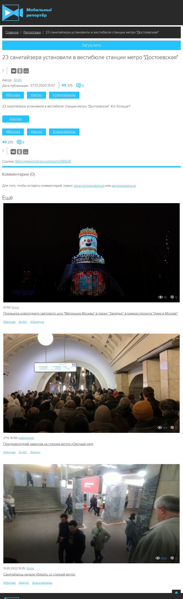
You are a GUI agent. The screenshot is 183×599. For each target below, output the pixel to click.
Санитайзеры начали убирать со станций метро (39, 574)
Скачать (16, 119)
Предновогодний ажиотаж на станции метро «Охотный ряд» (48, 444)
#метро (36, 95)
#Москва (13, 95)
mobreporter (26, 438)
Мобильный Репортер (27, 13)
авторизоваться (124, 186)
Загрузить (91, 45)
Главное (12, 32)
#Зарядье (37, 322)
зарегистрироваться (89, 186)
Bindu (18, 80)
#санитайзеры (64, 95)
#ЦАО (23, 322)
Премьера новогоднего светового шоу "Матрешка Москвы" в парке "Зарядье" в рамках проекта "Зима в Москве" (90, 313)
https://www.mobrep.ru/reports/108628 (43, 161)
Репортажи (32, 32)
